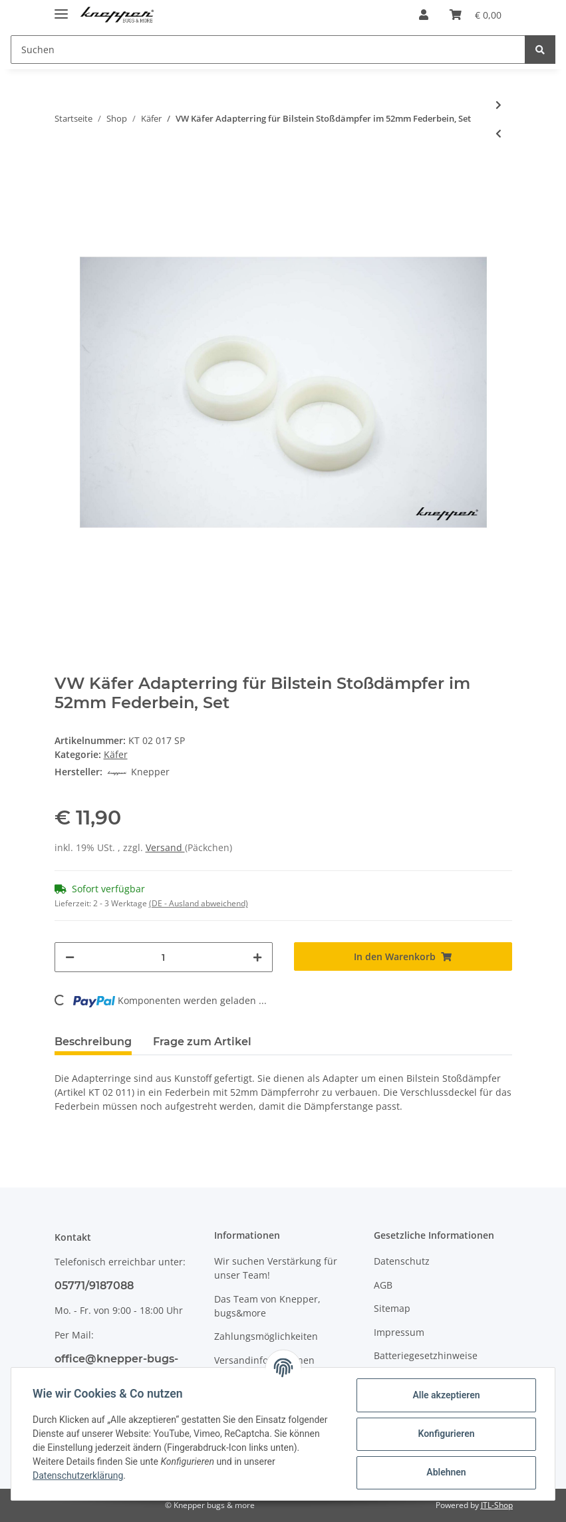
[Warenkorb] (475, 14)
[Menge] (163, 957)
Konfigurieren (446, 1433)
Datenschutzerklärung (78, 1475)
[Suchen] (268, 49)
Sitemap (392, 1308)
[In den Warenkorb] (403, 956)
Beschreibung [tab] (93, 1041)
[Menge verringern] (69, 957)
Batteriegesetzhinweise (426, 1355)
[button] (423, 14)
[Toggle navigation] (61, 8)
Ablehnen (446, 1472)
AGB (383, 1285)
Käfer (116, 754)
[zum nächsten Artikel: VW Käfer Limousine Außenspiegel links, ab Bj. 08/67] (498, 104)
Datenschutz (402, 1261)
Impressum (399, 1332)
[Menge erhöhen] (257, 957)
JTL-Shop (497, 1505)
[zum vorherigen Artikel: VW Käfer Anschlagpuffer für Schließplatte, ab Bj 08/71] (498, 133)
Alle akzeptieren (446, 1395)
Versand (165, 847)
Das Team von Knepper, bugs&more (267, 1306)
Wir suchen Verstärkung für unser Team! (275, 1268)
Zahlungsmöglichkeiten (266, 1336)
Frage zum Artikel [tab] (202, 1041)
